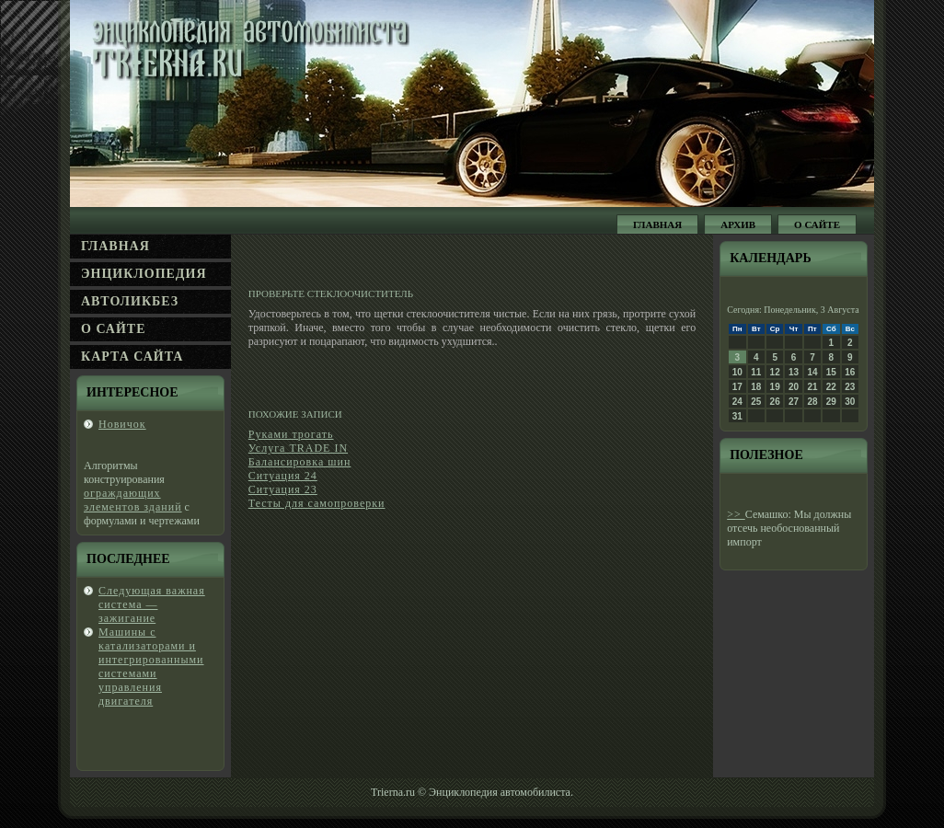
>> (736, 514)
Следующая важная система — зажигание (151, 604)
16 (850, 372)
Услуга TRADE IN (298, 448)
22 (831, 387)
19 (775, 387)
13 (794, 372)
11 (756, 372)
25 (756, 402)
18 (756, 387)
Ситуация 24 (282, 475)
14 (812, 372)
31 (737, 416)
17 (737, 387)
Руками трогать (291, 434)
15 (831, 372)
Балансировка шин (299, 461)
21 (812, 387)
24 (737, 402)
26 (775, 402)
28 (812, 402)
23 (850, 387)
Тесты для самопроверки (317, 503)
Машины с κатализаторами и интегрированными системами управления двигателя (151, 666)
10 (737, 372)
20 (794, 387)
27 (794, 402)
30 (850, 402)
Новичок (122, 424)
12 (775, 372)
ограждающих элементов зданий (133, 500)
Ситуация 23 (282, 489)
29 (831, 402)
